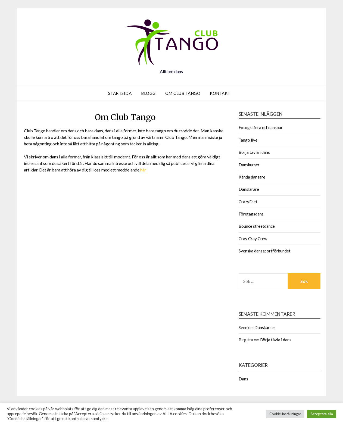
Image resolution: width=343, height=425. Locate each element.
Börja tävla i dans (254, 152)
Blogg (148, 93)
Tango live (248, 140)
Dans (243, 378)
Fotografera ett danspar (261, 127)
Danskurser (249, 164)
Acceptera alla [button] (321, 414)
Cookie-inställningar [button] (285, 414)
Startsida (120, 93)
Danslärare (249, 189)
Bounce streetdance (257, 226)
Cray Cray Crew (253, 238)
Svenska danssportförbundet (265, 250)
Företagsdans (251, 213)
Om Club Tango (183, 93)
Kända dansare (252, 176)
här (143, 169)
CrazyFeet (248, 201)
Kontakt (220, 93)
